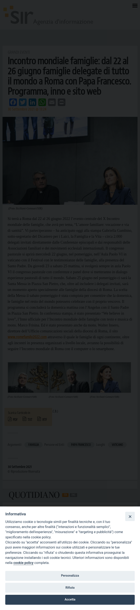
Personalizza (70, 575)
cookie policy (23, 563)
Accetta (70, 599)
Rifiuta (69, 588)
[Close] (130, 516)
